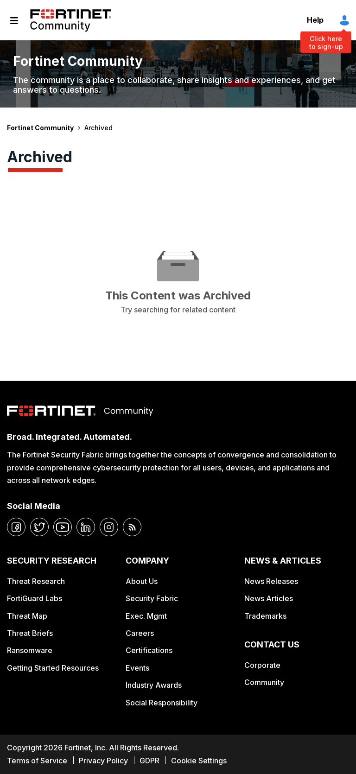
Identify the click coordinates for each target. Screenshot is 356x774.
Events (137, 667)
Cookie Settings (199, 760)
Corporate (262, 665)
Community (264, 682)
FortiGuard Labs (34, 598)
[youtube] (62, 527)
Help (315, 20)
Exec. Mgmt (146, 616)
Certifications (149, 650)
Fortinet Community (70, 20)
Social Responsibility (161, 702)
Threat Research (36, 581)
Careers (140, 633)
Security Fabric (152, 598)
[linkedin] (85, 527)
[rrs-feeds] (132, 527)
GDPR (149, 760)
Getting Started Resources (53, 667)
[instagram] (109, 527)
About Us (142, 581)
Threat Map (27, 616)
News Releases (271, 581)
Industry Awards (154, 685)
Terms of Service (37, 760)
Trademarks (265, 616)
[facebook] (16, 527)
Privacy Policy (103, 760)
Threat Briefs (30, 633)
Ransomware (29, 650)
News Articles (268, 598)
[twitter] (39, 527)
